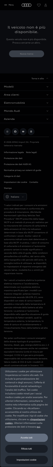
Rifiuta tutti (26, 449)
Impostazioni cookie (26, 460)
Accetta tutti (27, 437)
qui (38, 426)
